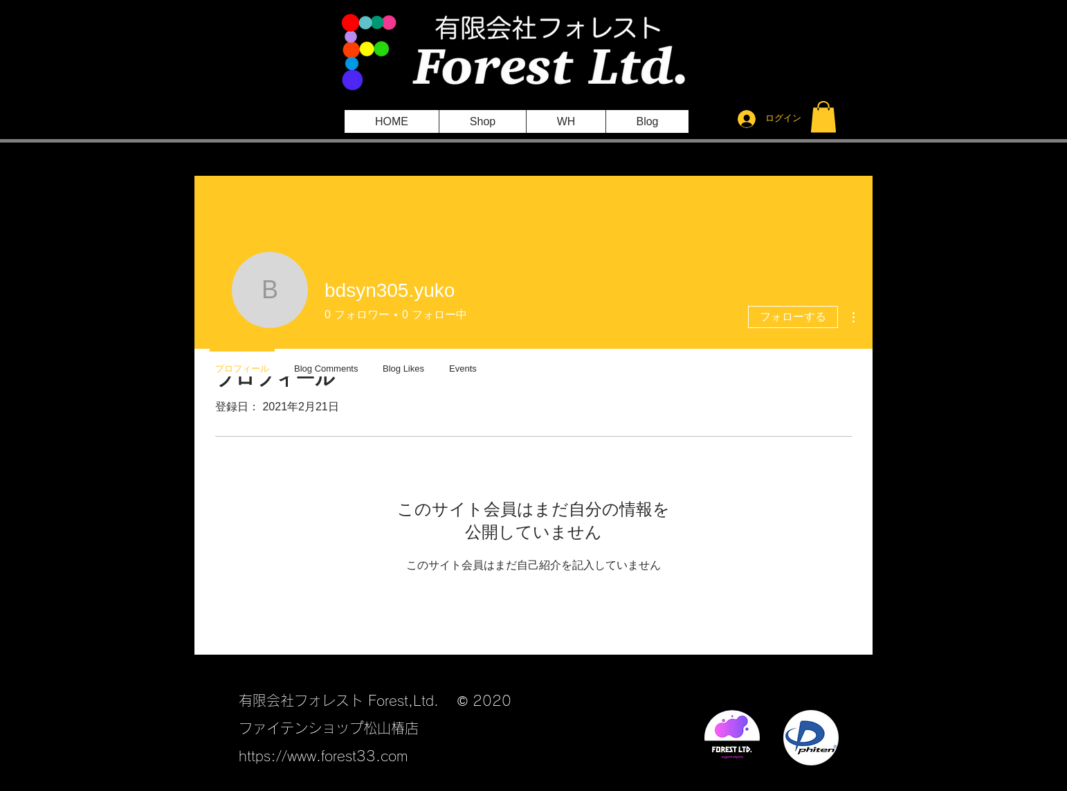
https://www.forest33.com (323, 756)
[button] (823, 116)
